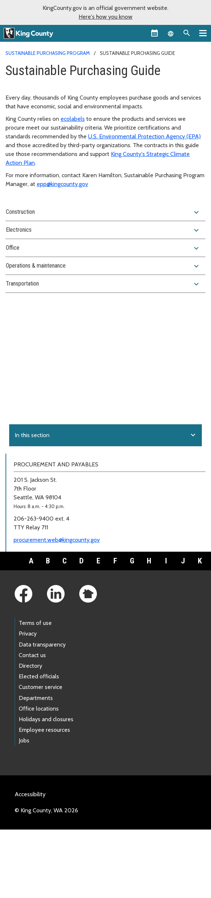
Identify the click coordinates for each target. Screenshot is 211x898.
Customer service (40, 686)
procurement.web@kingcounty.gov (57, 539)
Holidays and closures (46, 719)
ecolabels (73, 118)
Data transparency (42, 644)
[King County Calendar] (154, 33)
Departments (36, 697)
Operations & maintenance (103, 266)
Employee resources (44, 729)
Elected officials (39, 676)
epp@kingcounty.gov (62, 183)
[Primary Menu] (203, 33)
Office (103, 248)
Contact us (32, 655)
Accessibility (30, 794)
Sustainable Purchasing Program (48, 53)
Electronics (103, 230)
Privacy (28, 633)
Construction (103, 212)
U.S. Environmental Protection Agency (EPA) (144, 136)
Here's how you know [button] (105, 16)
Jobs (24, 740)
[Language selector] (171, 33)
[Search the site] (187, 33)
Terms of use (35, 622)
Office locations (39, 708)
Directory (30, 665)
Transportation (103, 284)
